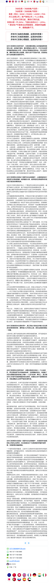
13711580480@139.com (17, 549)
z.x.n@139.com (14, 561)
